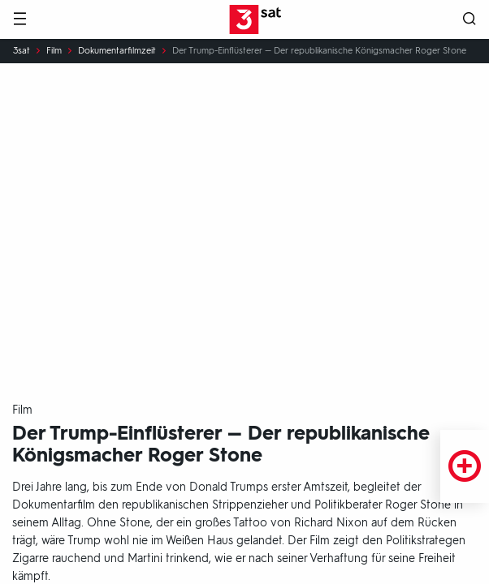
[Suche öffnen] (469, 19)
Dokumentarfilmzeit (117, 51)
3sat (21, 51)
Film (54, 51)
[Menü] (19, 19)
